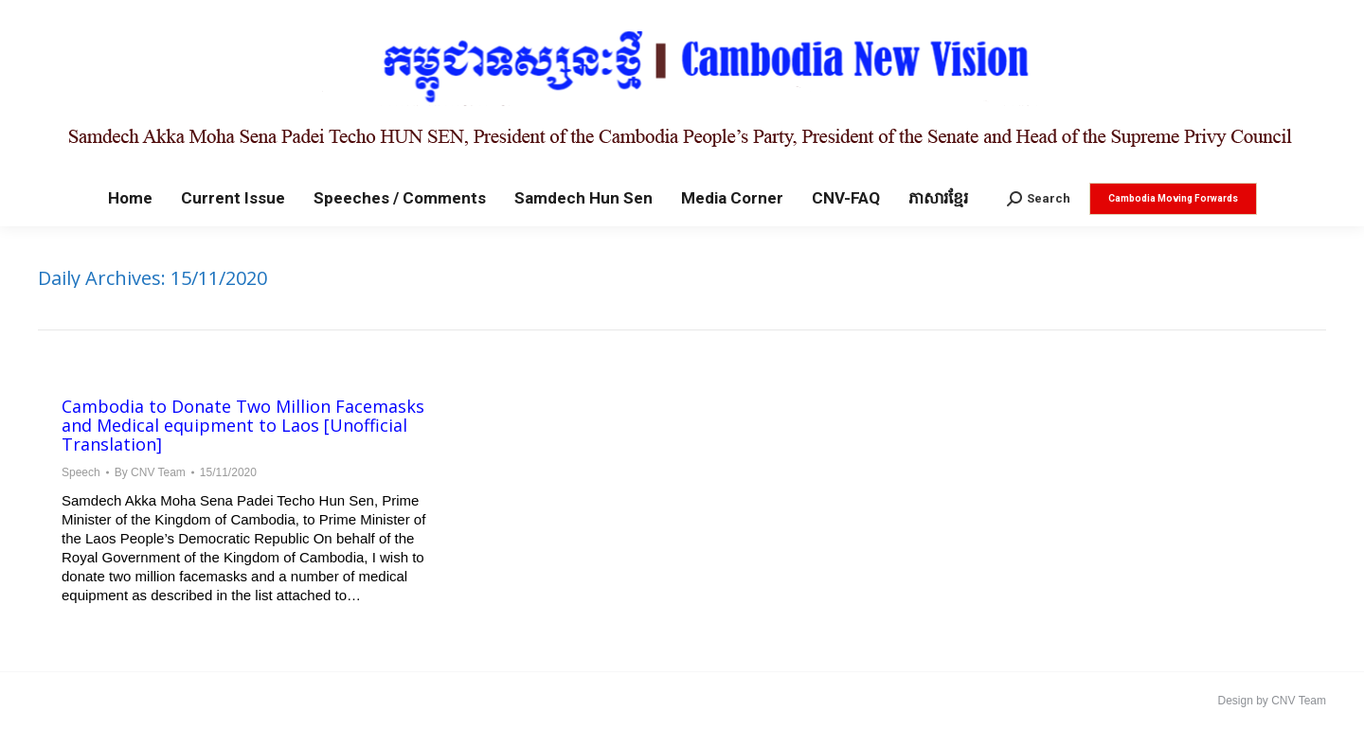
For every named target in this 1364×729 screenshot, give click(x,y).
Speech (81, 472)
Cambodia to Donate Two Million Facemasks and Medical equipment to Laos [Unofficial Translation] (243, 425)
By (150, 472)
